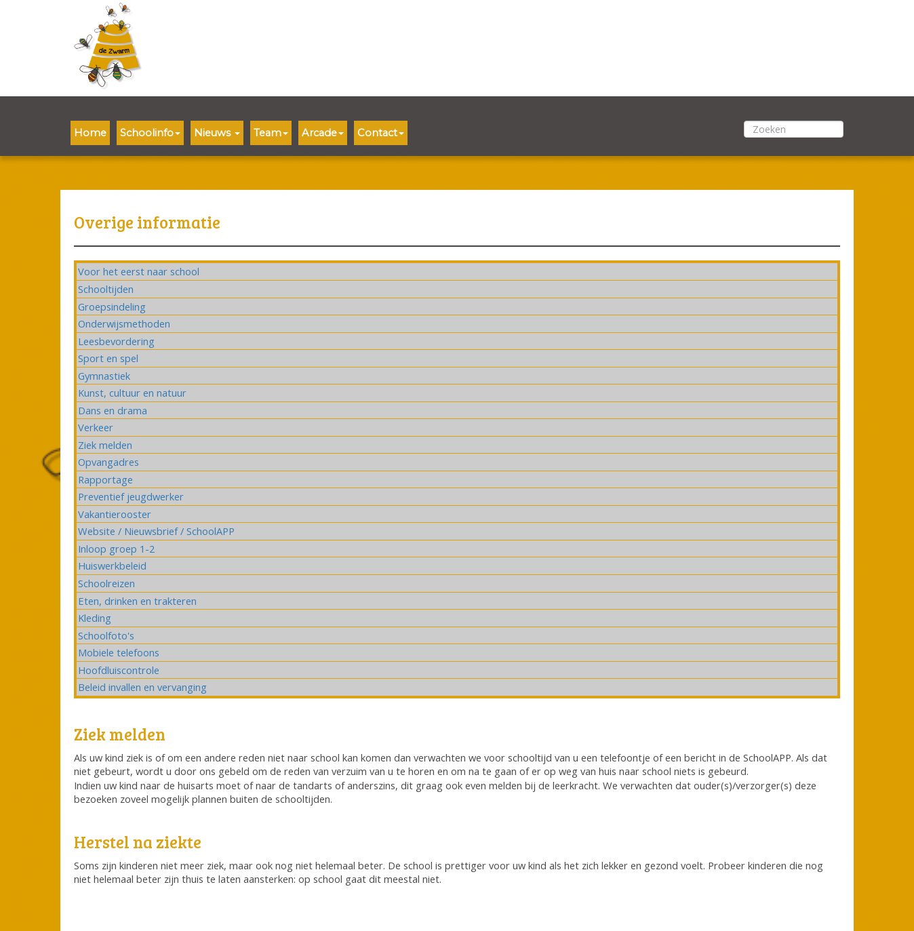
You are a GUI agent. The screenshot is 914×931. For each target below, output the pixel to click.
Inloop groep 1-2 (116, 548)
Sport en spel (108, 358)
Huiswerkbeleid (112, 565)
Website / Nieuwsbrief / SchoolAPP (156, 531)
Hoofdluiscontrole (118, 670)
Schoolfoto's (106, 635)
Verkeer (95, 427)
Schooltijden (106, 289)
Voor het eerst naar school (138, 271)
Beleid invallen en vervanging (142, 687)
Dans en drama (112, 410)
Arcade (323, 133)
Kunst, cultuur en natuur (132, 392)
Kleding (94, 618)
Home (90, 133)
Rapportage (105, 479)
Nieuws (217, 133)
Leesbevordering (116, 341)
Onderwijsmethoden (124, 323)
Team (271, 133)
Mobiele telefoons (118, 652)
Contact (380, 133)
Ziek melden (105, 445)
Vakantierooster (114, 514)
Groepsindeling (112, 306)
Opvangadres (108, 462)
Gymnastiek (104, 375)
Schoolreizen (106, 583)
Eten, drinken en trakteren (137, 601)
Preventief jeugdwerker (131, 496)
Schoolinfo (150, 133)
